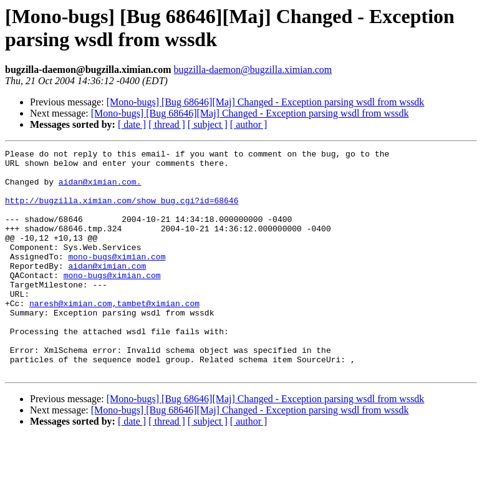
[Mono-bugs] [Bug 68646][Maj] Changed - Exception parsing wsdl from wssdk (266, 102)
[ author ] (249, 124)
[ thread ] (166, 124)
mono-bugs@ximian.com (116, 278)
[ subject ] (208, 124)
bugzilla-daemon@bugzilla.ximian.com (252, 69)
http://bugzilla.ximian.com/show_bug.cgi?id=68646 (121, 211)
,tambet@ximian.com (156, 334)
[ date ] (132, 124)
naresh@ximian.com (70, 334)
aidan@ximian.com (107, 290)
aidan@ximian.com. (100, 189)
